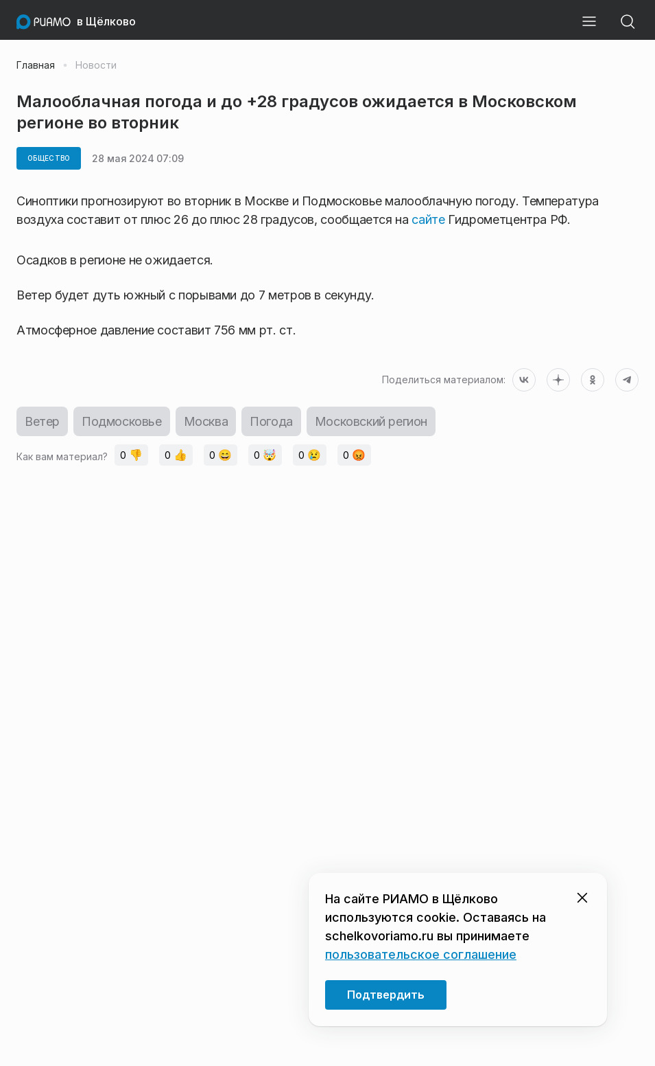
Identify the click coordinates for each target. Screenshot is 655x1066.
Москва (206, 421)
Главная (35, 65)
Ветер (42, 421)
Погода (271, 421)
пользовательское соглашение (420, 954)
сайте (430, 219)
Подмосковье (122, 421)
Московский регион (371, 421)
